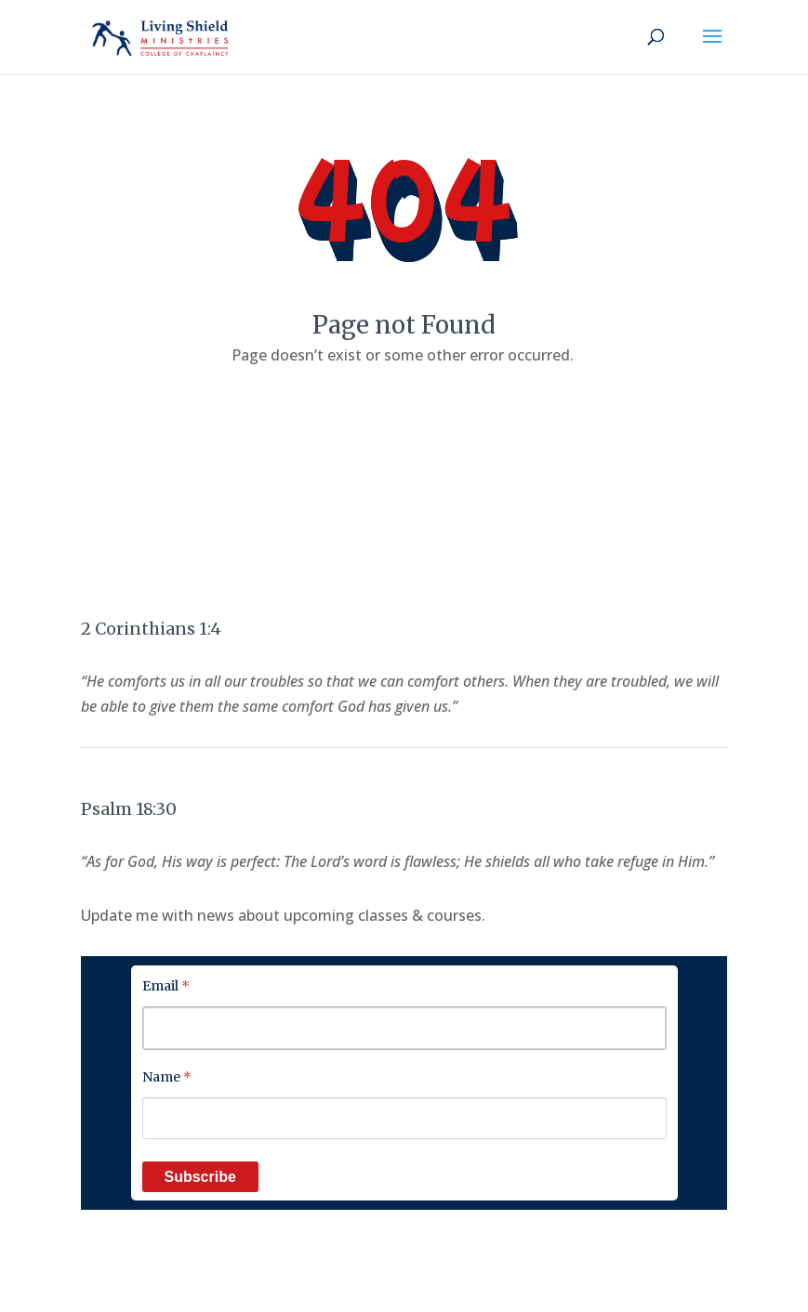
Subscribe (200, 1177)
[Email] (404, 1028)
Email (166, 985)
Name (167, 1077)
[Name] (404, 1118)
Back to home (404, 412)
